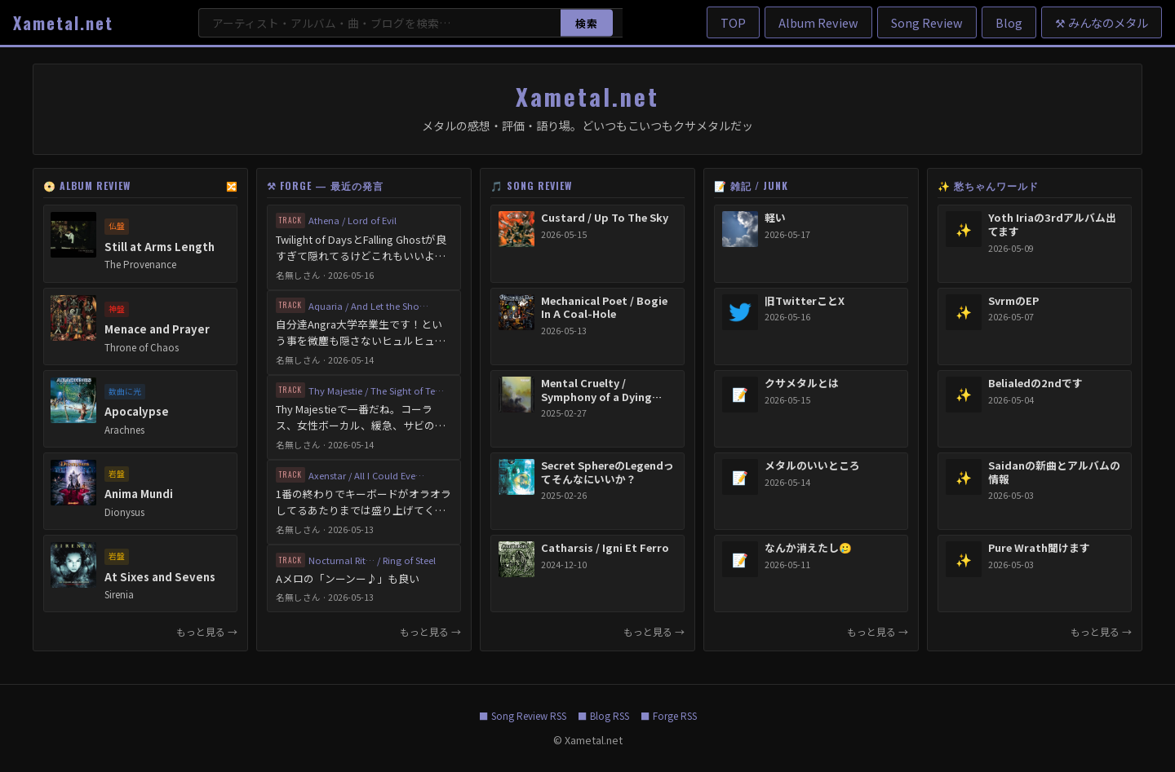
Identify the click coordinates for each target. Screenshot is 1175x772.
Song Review (927, 22)
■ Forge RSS (669, 715)
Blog (1008, 22)
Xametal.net (63, 23)
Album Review (818, 22)
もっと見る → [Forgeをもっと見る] (430, 631)
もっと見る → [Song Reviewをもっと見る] (654, 631)
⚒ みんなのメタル (1101, 22)
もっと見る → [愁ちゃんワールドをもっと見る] (1101, 631)
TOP (733, 22)
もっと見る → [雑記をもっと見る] (877, 631)
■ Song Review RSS (522, 715)
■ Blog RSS (603, 715)
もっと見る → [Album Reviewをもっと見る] (206, 631)
